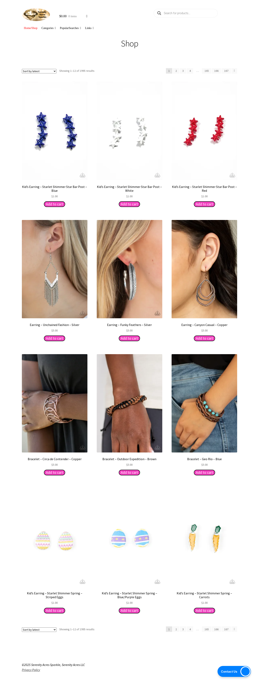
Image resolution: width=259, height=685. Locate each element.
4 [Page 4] (190, 71)
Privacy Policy (31, 670)
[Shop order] (39, 71)
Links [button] (89, 28)
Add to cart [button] (54, 204)
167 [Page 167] (226, 71)
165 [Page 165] (207, 71)
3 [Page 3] (183, 71)
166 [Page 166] (216, 71)
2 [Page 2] (176, 71)
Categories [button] (48, 28)
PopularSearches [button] (70, 28)
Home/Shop (30, 28)
